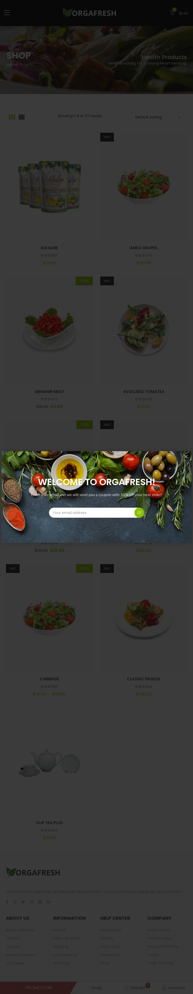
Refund (59, 930)
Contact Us (110, 954)
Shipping (60, 946)
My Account (110, 930)
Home (12, 65)
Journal (12, 946)
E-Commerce (65, 954)
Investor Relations (21, 954)
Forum (153, 954)
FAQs (104, 963)
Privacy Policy (159, 938)
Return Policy (159, 930)
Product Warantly (163, 946)
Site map (61, 963)
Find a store (110, 946)
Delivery (107, 938)
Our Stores (15, 963)
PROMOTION (38, 987)
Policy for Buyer (66, 938)
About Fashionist (20, 930)
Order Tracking (161, 963)
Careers (13, 938)
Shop (96, 988)
